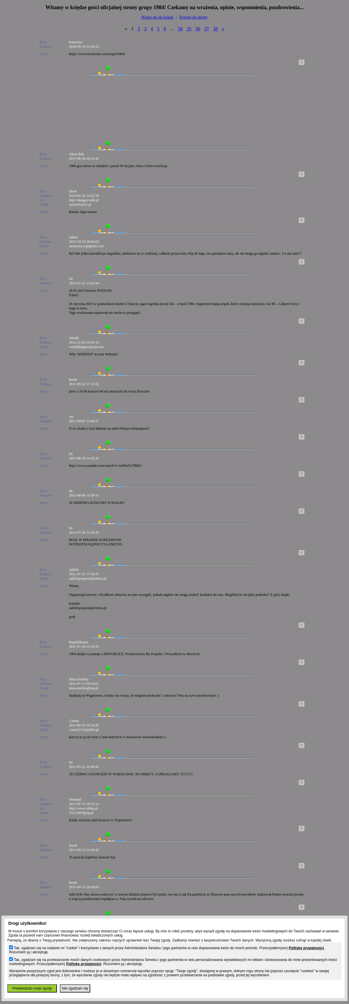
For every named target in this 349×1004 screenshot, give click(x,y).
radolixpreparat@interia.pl (87, 578)
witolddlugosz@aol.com (86, 347)
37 (206, 28)
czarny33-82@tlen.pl (84, 730)
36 (197, 28)
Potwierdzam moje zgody (32, 988)
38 (215, 28)
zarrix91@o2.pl (80, 204)
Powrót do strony (194, 17)
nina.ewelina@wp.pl (83, 688)
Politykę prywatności (306, 948)
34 (180, 28)
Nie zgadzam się (75, 988)
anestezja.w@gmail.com (86, 246)
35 (189, 28)
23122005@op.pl (81, 813)
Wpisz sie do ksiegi (157, 17)
